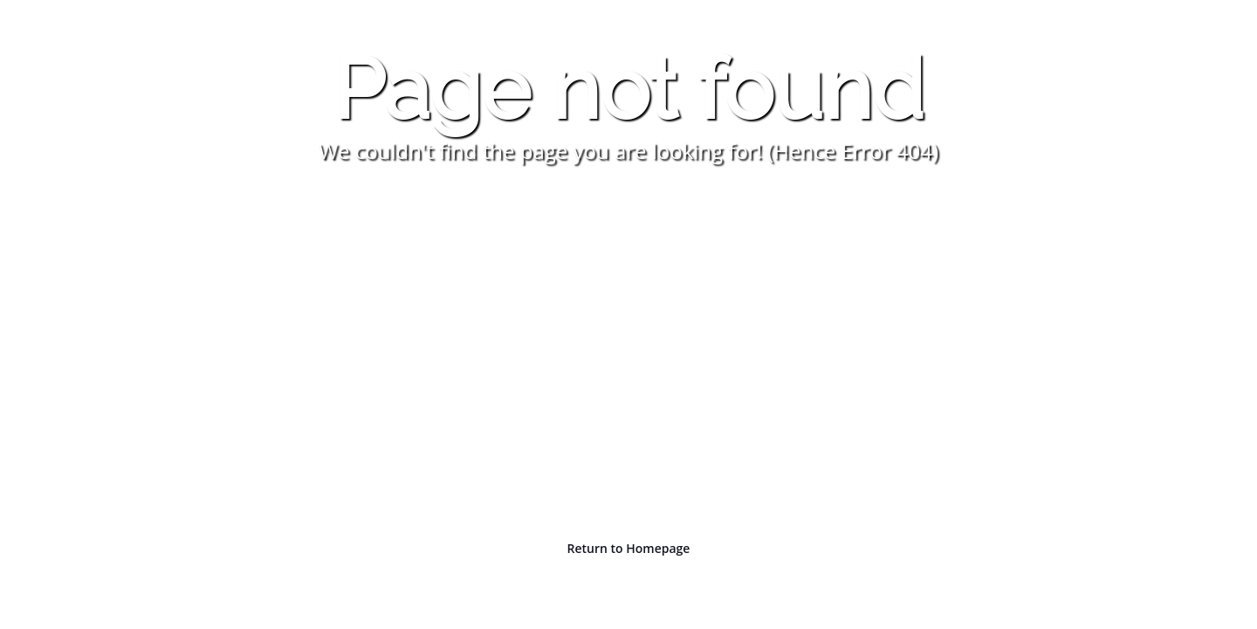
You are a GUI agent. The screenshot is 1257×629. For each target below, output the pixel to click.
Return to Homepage (628, 548)
